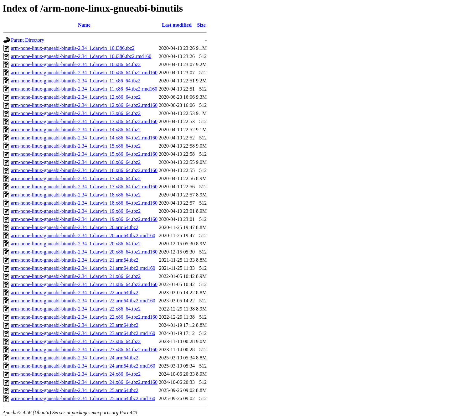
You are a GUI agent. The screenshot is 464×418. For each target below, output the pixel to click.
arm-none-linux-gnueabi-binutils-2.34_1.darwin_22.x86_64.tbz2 (76, 308)
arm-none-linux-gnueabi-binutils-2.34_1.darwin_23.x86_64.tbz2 (76, 341)
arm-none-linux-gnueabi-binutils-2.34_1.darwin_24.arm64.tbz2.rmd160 (83, 365)
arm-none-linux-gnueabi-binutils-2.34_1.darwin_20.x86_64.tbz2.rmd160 (84, 251)
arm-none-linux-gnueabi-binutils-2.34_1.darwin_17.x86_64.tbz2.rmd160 (84, 186)
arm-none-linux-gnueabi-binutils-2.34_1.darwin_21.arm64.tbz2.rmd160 (83, 268)
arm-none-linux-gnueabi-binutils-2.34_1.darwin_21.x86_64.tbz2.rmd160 (84, 284)
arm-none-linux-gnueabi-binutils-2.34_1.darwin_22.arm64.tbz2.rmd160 (83, 300)
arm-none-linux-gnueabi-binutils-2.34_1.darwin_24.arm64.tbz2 (74, 357)
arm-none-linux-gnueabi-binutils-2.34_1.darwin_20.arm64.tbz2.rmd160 (83, 235)
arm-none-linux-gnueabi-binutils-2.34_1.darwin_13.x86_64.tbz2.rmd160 (84, 121)
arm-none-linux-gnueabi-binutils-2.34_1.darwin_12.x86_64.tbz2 (76, 97)
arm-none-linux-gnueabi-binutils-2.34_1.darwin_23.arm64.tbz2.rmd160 (83, 333)
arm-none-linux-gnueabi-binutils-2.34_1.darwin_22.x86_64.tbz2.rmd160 (84, 317)
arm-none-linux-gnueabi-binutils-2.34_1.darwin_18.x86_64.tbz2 (76, 194)
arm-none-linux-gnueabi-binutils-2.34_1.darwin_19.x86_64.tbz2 (76, 211)
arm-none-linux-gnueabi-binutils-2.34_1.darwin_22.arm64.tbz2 (74, 292)
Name (84, 25)
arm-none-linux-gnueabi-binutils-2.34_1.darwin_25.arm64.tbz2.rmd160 (83, 398)
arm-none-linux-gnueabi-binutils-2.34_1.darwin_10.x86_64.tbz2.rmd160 (84, 72)
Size (201, 25)
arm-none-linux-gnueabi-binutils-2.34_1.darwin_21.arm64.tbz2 (74, 260)
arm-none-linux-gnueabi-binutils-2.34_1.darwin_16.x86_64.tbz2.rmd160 (84, 170)
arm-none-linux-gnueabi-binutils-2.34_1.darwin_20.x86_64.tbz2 (76, 243)
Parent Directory (27, 40)
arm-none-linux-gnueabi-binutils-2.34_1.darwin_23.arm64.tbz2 (74, 325)
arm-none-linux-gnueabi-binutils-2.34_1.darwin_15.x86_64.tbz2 (76, 146)
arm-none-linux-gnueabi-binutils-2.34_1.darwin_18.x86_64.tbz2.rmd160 (84, 203)
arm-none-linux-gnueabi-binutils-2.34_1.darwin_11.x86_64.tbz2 (76, 80)
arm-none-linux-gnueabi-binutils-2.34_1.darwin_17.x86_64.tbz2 (76, 178)
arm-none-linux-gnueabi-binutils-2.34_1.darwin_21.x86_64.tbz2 (76, 276)
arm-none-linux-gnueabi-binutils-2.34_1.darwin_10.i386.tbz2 (73, 48)
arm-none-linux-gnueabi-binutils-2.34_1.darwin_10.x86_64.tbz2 (76, 64)
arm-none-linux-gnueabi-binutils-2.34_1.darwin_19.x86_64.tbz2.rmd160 (84, 219)
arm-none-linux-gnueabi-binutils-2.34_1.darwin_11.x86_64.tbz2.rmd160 (84, 88)
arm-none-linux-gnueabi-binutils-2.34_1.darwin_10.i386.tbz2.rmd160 (81, 56)
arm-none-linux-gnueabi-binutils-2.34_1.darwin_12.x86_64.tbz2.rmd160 (84, 105)
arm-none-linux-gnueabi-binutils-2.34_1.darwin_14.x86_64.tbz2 (76, 129)
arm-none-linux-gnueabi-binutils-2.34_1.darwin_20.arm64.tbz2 (74, 227)
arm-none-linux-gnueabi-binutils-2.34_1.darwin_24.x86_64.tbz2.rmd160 (84, 382)
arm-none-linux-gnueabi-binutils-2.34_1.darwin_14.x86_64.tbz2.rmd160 (84, 137)
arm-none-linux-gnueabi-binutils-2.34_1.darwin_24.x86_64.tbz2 (76, 374)
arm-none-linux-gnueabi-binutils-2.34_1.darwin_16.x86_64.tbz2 (76, 162)
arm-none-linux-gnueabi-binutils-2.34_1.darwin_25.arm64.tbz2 (74, 390)
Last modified (177, 25)
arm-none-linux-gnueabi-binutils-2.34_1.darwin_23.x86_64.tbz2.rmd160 (84, 349)
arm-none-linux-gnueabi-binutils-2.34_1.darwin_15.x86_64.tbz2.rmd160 (84, 154)
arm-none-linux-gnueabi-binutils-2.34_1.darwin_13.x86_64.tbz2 (76, 113)
